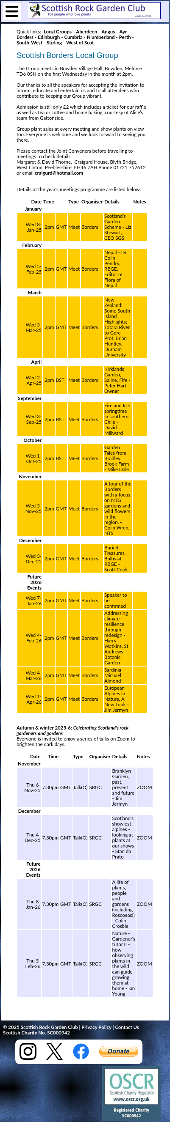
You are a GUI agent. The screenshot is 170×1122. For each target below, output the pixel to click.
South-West (29, 42)
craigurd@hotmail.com (59, 173)
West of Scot (80, 42)
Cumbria (73, 37)
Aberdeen (86, 31)
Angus (108, 31)
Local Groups (58, 31)
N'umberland (101, 37)
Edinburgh (49, 37)
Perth (125, 37)
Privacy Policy (96, 1027)
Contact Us (127, 1027)
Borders (25, 37)
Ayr (123, 31)
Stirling (54, 42)
